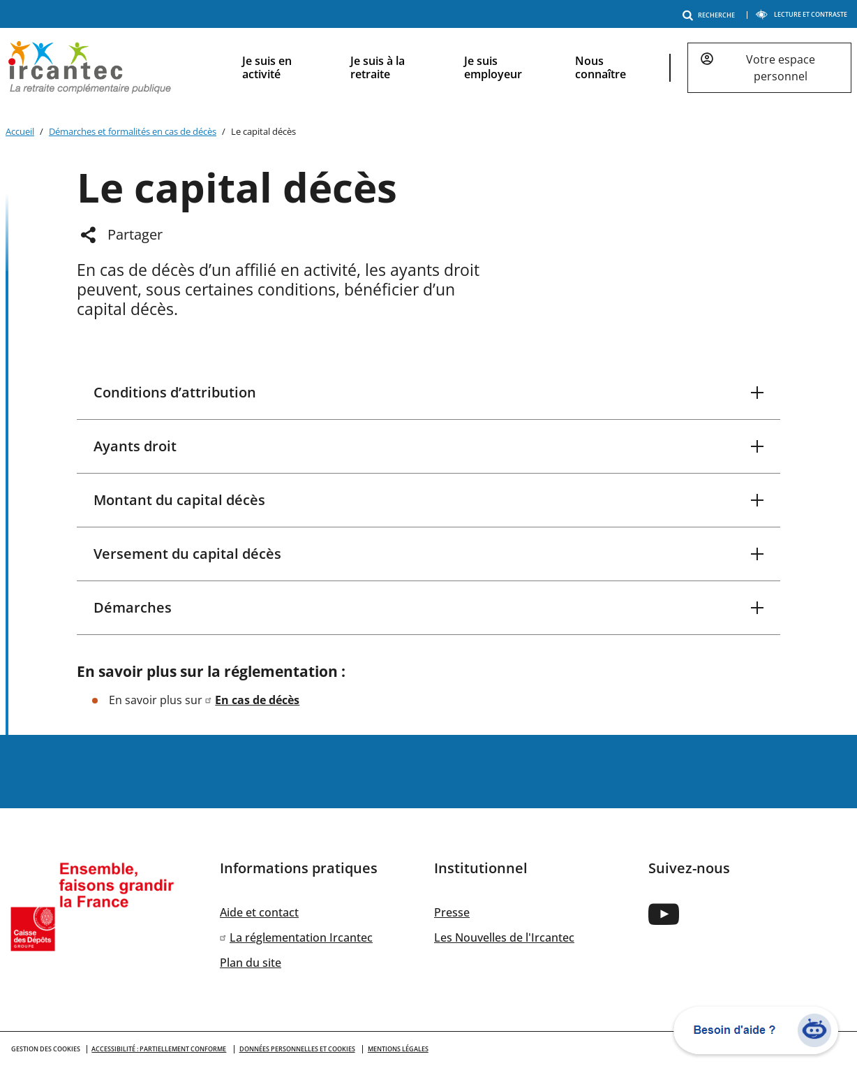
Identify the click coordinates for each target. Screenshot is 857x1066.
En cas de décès (257, 700)
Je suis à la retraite (377, 67)
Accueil (20, 131)
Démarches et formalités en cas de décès (132, 131)
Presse (452, 912)
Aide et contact (259, 912)
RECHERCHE (711, 15)
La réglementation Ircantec (301, 937)
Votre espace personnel (780, 68)
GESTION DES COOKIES (45, 1048)
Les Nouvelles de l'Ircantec (504, 937)
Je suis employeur (493, 67)
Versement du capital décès (187, 553)
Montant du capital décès (179, 499)
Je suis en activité (267, 67)
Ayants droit (135, 446)
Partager (135, 234)
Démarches (133, 607)
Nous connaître (600, 67)
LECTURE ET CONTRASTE (801, 14)
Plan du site (250, 962)
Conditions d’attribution (175, 392)
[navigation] (535, 68)
